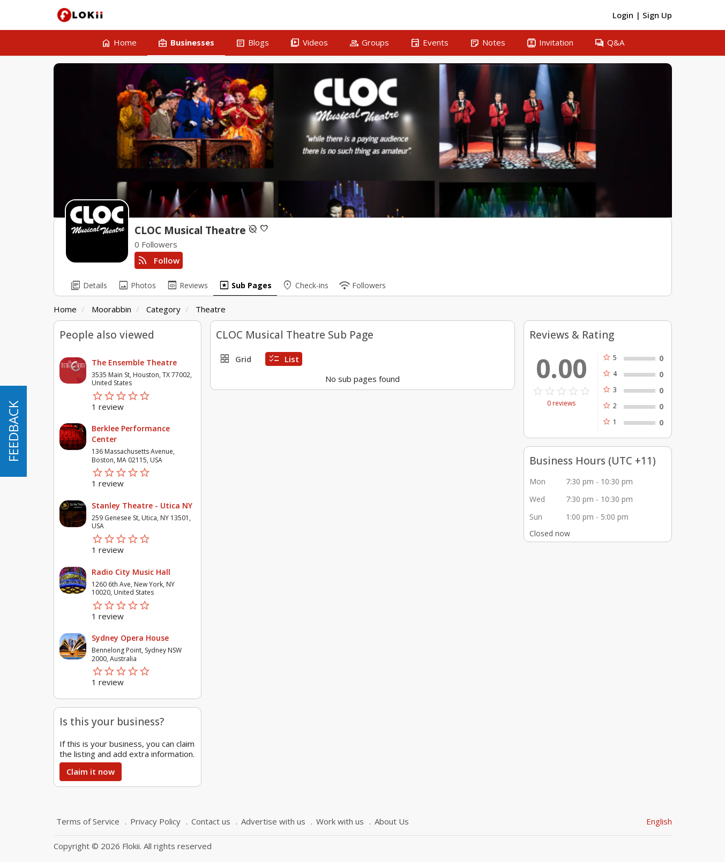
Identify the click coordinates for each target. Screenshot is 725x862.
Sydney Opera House (130, 638)
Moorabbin (111, 309)
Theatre (211, 309)
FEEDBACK (13, 431)
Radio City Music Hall (131, 572)
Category (163, 309)
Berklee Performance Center (131, 433)
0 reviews (561, 403)
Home (65, 309)
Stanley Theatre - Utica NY (142, 505)
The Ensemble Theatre (134, 362)
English (659, 821)
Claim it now (90, 771)
